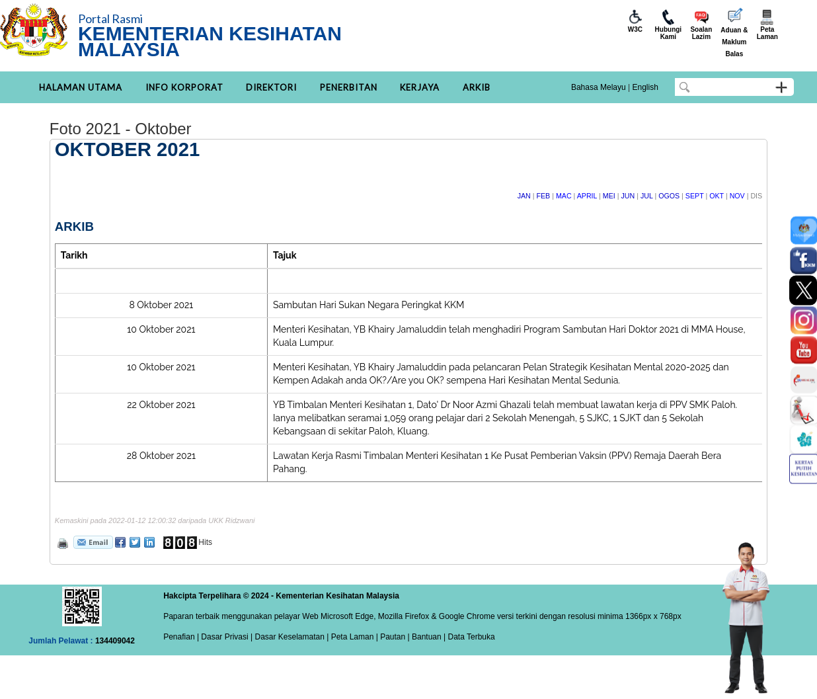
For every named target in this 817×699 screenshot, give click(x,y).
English (645, 87)
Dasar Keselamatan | (291, 636)
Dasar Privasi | (226, 636)
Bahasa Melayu (598, 87)
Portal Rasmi (110, 18)
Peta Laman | (354, 636)
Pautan (392, 636)
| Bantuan (423, 636)
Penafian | (181, 636)
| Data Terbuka (468, 636)
